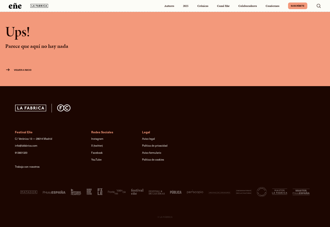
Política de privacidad (155, 146)
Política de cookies (153, 159)
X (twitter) (97, 146)
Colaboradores (247, 6)
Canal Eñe (223, 6)
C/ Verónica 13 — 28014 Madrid (33, 139)
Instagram (97, 139)
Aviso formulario (151, 153)
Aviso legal (148, 139)
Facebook (97, 153)
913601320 (21, 153)
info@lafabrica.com (26, 146)
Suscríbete (297, 5)
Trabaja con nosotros (27, 167)
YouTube (96, 159)
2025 (185, 6)
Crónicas (202, 6)
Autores (169, 6)
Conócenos (272, 6)
